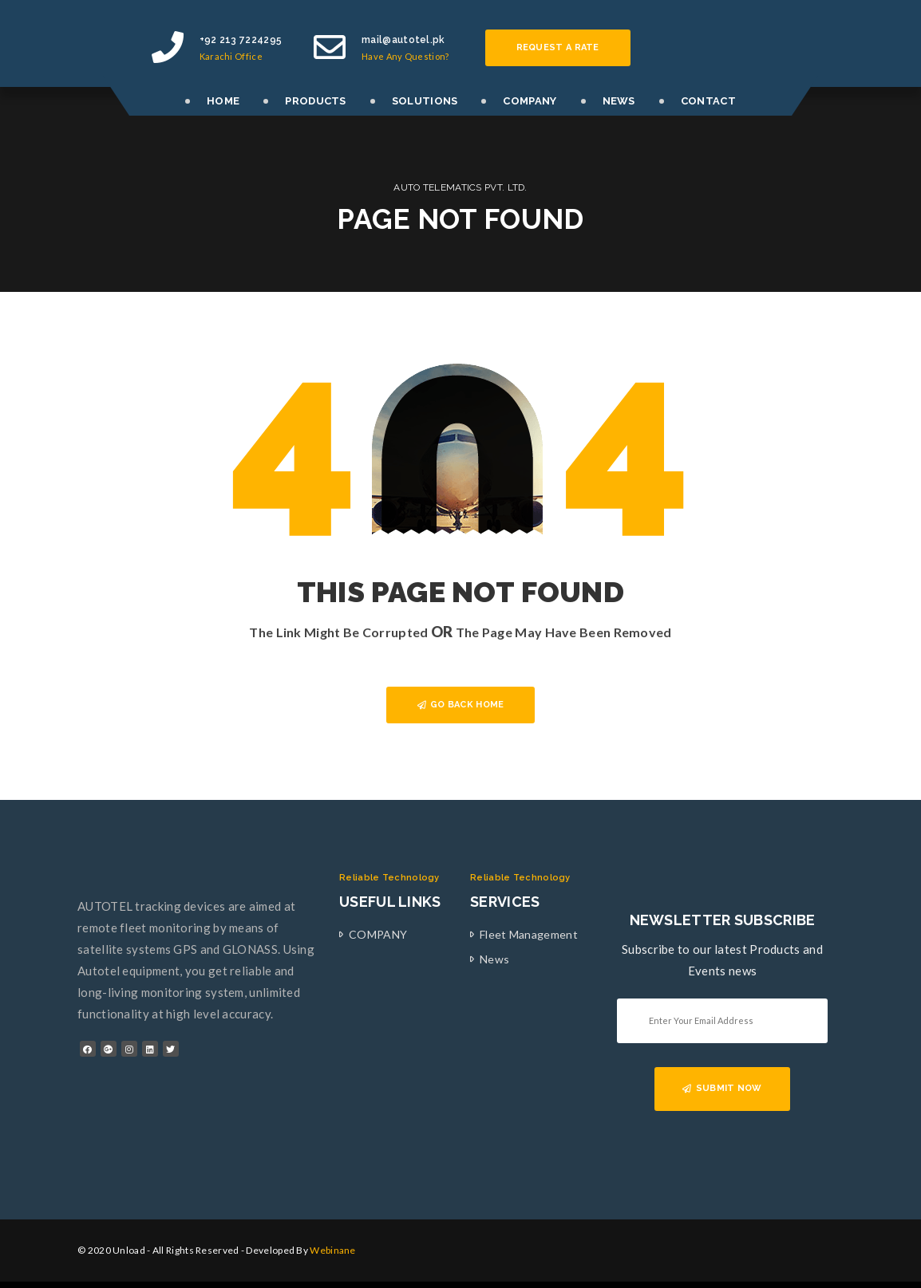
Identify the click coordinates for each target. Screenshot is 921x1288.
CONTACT (708, 101)
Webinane (332, 1250)
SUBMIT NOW (721, 1088)
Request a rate (557, 47)
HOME (223, 101)
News (494, 959)
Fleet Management (529, 934)
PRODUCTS (315, 101)
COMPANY (529, 101)
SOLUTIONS (425, 101)
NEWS (619, 101)
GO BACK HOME (460, 704)
